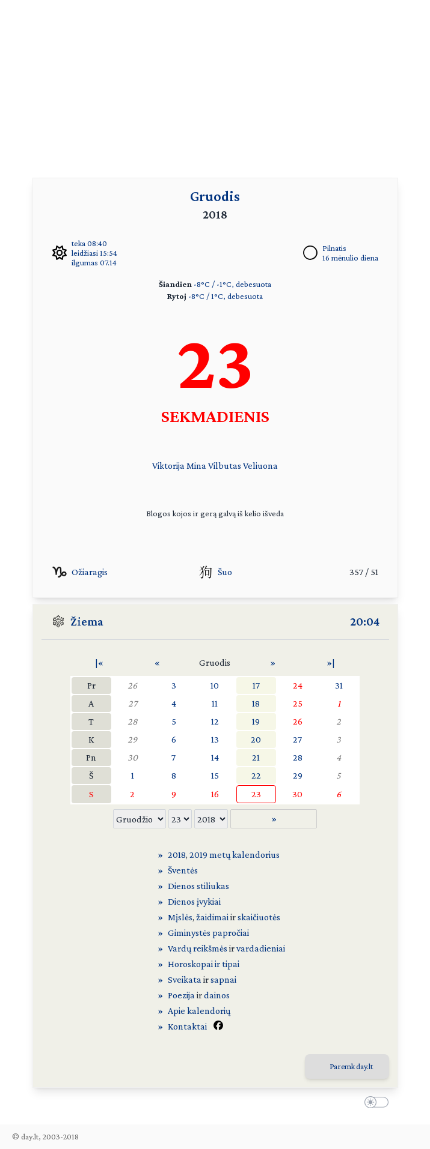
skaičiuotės (259, 917)
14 (215, 757)
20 (256, 739)
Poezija (181, 995)
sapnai (223, 979)
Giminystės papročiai (208, 932)
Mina (196, 465)
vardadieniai (260, 948)
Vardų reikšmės (197, 948)
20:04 (364, 621)
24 (298, 685)
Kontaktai (187, 1026)
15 (215, 775)
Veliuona (260, 465)
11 (215, 703)
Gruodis (215, 196)
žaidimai (212, 917)
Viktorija (168, 465)
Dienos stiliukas (198, 886)
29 (132, 739)
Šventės (183, 870)
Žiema (86, 621)
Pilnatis (334, 248)
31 (339, 685)
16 (215, 794)
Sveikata (184, 979)
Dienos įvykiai (194, 901)
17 (256, 685)
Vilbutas (224, 465)
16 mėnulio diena (350, 257)
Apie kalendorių (199, 1011)
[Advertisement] (215, 84)
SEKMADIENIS (215, 416)
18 (256, 703)
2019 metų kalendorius (234, 854)
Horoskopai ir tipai (203, 964)
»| (331, 662)
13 (215, 739)
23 (256, 794)
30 (132, 757)
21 (256, 757)
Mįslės (180, 917)
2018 (177, 854)
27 (132, 703)
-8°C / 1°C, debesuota (225, 296)
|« (99, 662)
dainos (217, 995)
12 (215, 721)
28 (132, 721)
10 (214, 685)
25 (298, 703)
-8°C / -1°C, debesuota (232, 284)
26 (132, 685)
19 (256, 721)
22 (256, 775)
